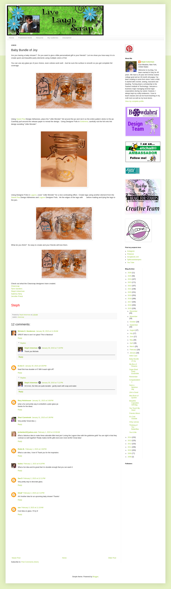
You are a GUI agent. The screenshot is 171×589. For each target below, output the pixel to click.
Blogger (95, 577)
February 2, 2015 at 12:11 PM (34, 478)
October (133, 322)
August (132, 330)
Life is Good (133, 392)
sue (19, 508)
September (134, 325)
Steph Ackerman (18, 291)
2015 (130, 308)
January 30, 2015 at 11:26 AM (47, 331)
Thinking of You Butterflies (134, 427)
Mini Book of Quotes (133, 397)
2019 (130, 295)
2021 (130, 289)
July (131, 333)
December (133, 311)
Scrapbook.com (133, 257)
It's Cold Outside (133, 418)
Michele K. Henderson (26, 331)
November (133, 316)
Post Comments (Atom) (30, 562)
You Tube (130, 262)
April (131, 343)
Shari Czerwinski (24, 417)
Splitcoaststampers (134, 260)
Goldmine (84, 121)
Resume (39, 38)
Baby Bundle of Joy (134, 360)
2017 (130, 302)
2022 (130, 286)
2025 (130, 276)
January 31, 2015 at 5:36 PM (42, 417)
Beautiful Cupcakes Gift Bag (134, 403)
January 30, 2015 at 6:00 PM (35, 366)
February (133, 350)
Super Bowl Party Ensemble (134, 371)
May (131, 340)
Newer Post (16, 558)
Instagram (131, 251)
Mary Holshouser (24, 401)
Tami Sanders (16, 289)
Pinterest (130, 254)
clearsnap (21, 317)
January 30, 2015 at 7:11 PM (52, 383)
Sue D (20, 478)
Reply (20, 338)
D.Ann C (21, 366)
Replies (23, 343)
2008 (130, 457)
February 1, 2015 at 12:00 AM (49, 432)
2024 (130, 279)
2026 (130, 273)
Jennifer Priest (17, 296)
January (133, 353)
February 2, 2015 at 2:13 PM (33, 493)
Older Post (112, 558)
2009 (130, 453)
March (132, 346)
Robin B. (21, 449)
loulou (20, 464)
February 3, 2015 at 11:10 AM (32, 508)
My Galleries (52, 38)
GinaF (20, 493)
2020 (130, 292)
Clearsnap (15, 286)
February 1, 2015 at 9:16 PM (34, 464)
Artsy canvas (134, 422)
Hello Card (133, 356)
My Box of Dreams (133, 365)
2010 (130, 450)
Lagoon (33, 195)
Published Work (25, 38)
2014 (130, 437)
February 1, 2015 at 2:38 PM (35, 449)
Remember (133, 377)
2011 (130, 447)
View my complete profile (134, 101)
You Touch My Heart (134, 409)
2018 (130, 299)
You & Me (133, 432)
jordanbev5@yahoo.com (27, 432)
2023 (130, 282)
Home (11, 38)
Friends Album (134, 413)
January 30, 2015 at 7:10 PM (52, 348)
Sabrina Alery (16, 294)
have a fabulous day (133, 387)
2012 (130, 444)
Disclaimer (66, 38)
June (132, 337)
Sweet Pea (20, 119)
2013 (130, 441)
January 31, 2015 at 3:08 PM (42, 401)
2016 (130, 305)
